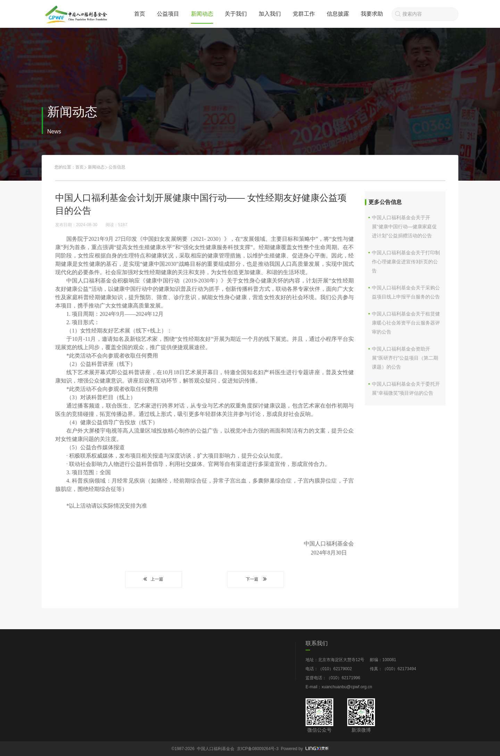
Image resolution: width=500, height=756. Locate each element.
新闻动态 (202, 14)
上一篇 (153, 579)
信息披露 (338, 14)
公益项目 (168, 14)
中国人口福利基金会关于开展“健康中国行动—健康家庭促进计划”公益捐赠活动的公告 (404, 226)
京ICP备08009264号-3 (257, 748)
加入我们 (270, 14)
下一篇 (255, 579)
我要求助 (372, 14)
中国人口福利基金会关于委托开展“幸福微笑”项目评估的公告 (406, 388)
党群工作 (304, 14)
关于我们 (236, 14)
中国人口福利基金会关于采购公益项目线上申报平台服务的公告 (406, 292)
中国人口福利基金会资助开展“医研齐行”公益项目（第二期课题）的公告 (405, 358)
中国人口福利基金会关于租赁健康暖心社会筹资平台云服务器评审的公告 (406, 323)
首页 (139, 14)
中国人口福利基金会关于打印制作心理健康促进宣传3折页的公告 (406, 261)
